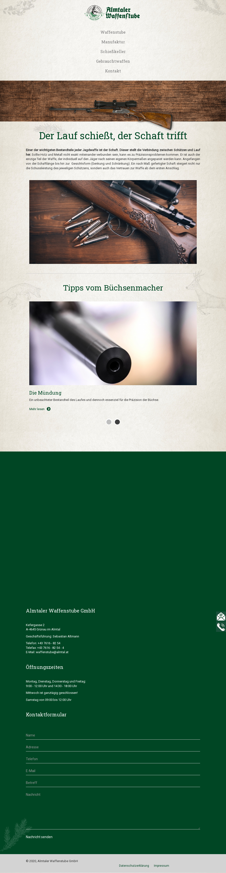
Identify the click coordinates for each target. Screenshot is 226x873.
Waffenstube (113, 32)
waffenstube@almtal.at (52, 652)
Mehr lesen (40, 409)
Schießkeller (113, 51)
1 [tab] (108, 421)
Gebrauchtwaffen (113, 61)
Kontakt (113, 70)
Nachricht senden (39, 837)
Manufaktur (113, 41)
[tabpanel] (113, 358)
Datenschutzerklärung (134, 865)
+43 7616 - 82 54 (49, 643)
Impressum (161, 865)
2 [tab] (116, 421)
